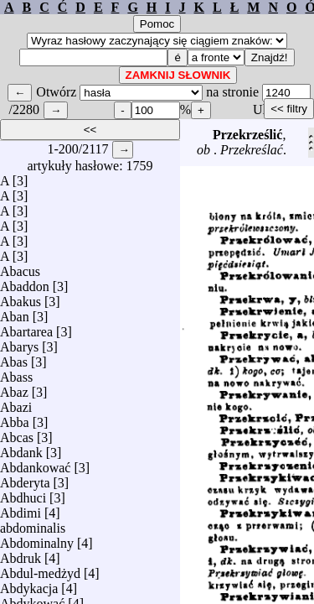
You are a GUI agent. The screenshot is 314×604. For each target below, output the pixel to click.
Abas (14, 358)
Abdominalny (37, 539)
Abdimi (20, 509)
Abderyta (25, 478)
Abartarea (26, 327)
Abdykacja (29, 584)
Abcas (16, 433)
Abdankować (35, 463)
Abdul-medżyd (40, 569)
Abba (14, 418)
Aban (14, 312)
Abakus (20, 297)
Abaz (14, 388)
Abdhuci (23, 494)
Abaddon (24, 282)
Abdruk (20, 554)
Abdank (21, 448)
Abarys (19, 343)
